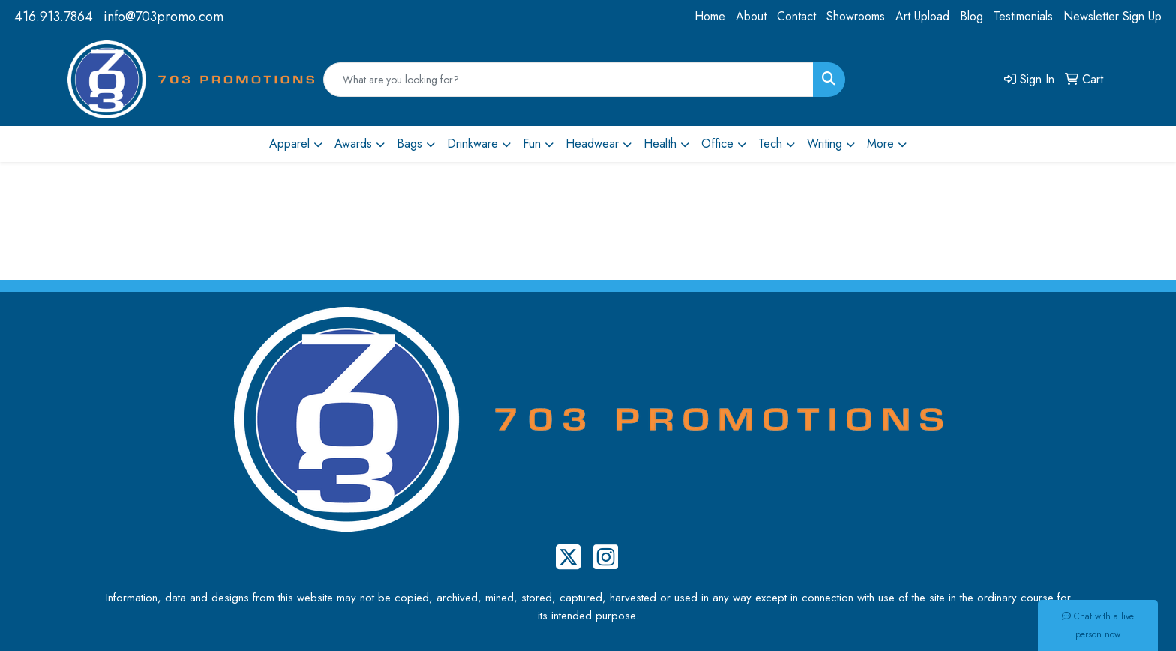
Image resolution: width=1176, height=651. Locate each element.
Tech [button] (770, 143)
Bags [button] (409, 143)
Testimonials (1023, 16)
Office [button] (717, 143)
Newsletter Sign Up (1113, 16)
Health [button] (660, 143)
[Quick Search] (568, 79)
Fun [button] (532, 143)
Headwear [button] (592, 143)
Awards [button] (353, 143)
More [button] (880, 143)
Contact (796, 16)
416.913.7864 (53, 16)
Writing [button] (824, 143)
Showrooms (855, 16)
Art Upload (923, 16)
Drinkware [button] (472, 143)
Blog (971, 16)
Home (709, 16)
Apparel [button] (289, 143)
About (751, 16)
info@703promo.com (164, 16)
